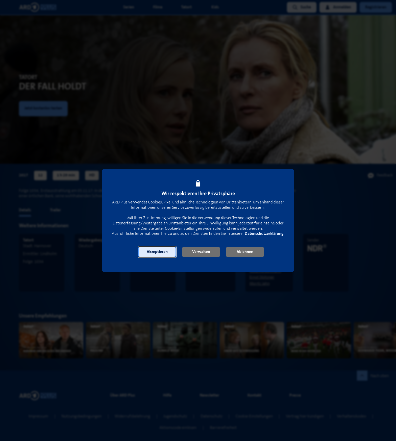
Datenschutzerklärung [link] (264, 233)
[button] (157, 252)
